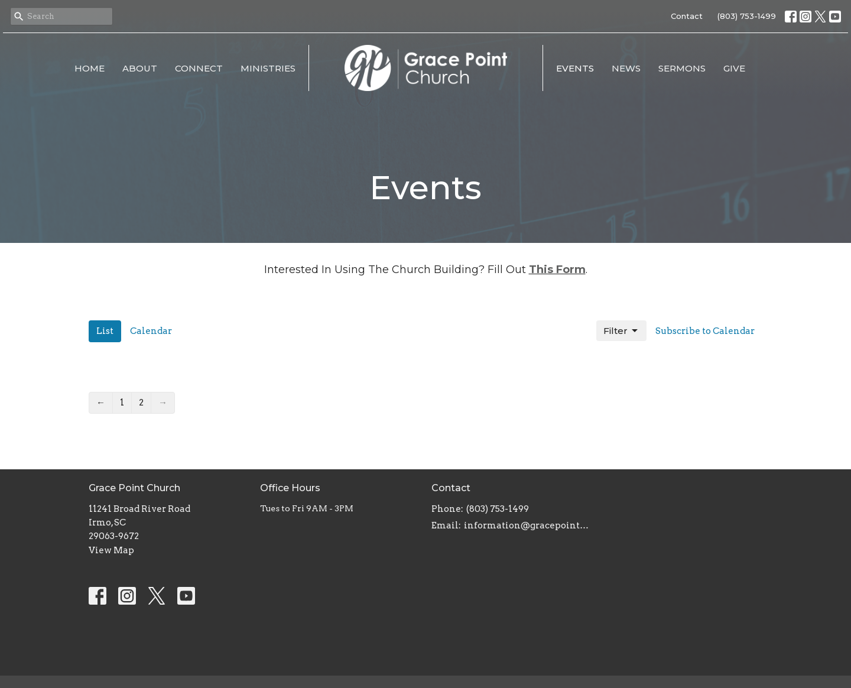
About (139, 68)
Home (89, 68)
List (104, 331)
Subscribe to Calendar (705, 331)
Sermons (682, 68)
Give (734, 68)
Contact (687, 16)
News (626, 68)
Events (575, 68)
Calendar (151, 331)
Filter (621, 331)
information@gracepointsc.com (527, 525)
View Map (111, 550)
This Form (557, 269)
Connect (199, 68)
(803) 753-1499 (746, 16)
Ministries (268, 68)
